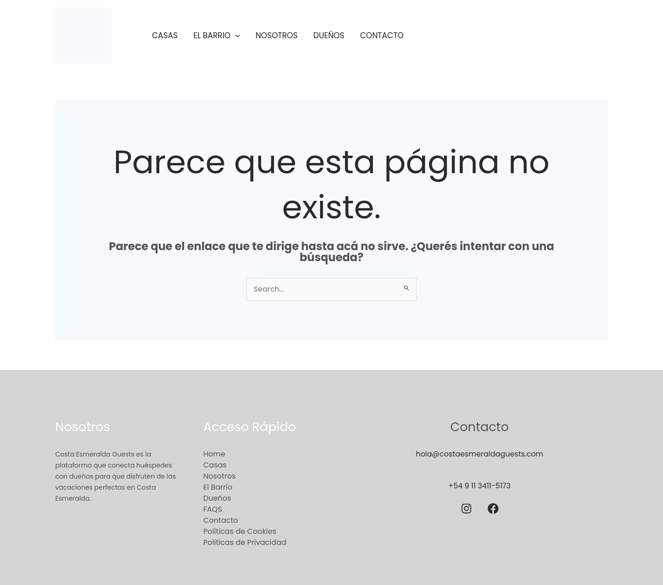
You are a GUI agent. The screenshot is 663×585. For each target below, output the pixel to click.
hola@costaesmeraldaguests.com (479, 454)
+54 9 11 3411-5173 (479, 485)
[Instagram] (466, 508)
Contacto (382, 35)
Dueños (328, 35)
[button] (524, 35)
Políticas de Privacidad (245, 542)
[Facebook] (493, 508)
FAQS (213, 509)
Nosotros (277, 35)
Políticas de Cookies (240, 531)
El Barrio (216, 35)
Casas (165, 35)
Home (215, 454)
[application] (235, 35)
